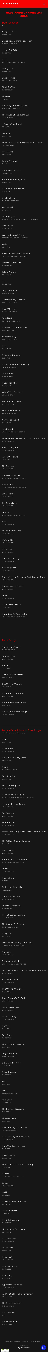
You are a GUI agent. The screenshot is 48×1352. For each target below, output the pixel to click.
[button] (44, 4)
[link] (10, 4)
